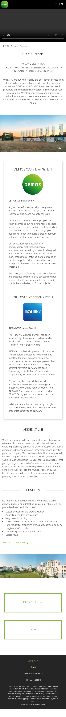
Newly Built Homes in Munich (36, 689)
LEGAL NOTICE (34, 680)
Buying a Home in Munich (34, 696)
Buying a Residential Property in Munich (30, 691)
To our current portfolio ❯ (15, 542)
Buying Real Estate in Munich (26, 694)
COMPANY (33, 661)
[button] (55, 4)
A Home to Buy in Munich (38, 686)
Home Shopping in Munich (25, 699)
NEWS (33, 667)
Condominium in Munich (17, 686)
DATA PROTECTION (33, 673)
